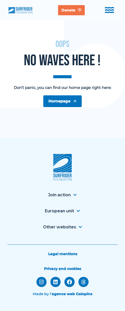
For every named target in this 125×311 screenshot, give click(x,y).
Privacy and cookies (62, 268)
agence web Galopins (72, 294)
